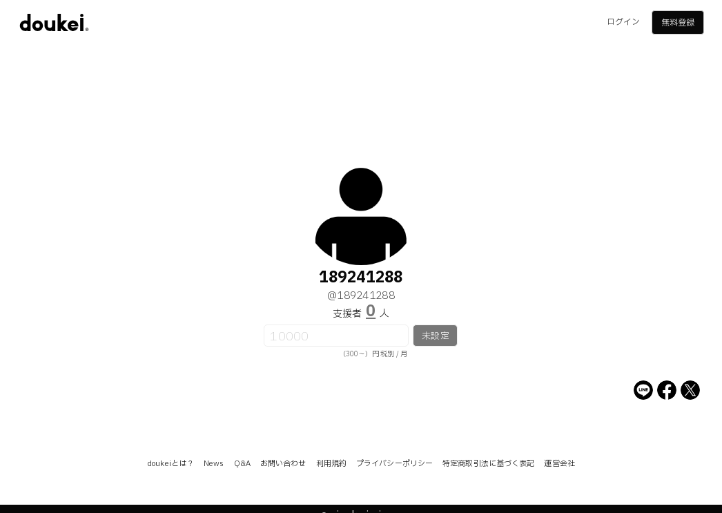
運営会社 (559, 464)
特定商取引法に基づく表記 (488, 464)
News (214, 464)
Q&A (242, 464)
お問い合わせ (283, 464)
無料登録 (677, 23)
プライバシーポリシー (394, 464)
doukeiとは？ (170, 464)
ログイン (623, 22)
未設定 (435, 336)
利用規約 (331, 464)
